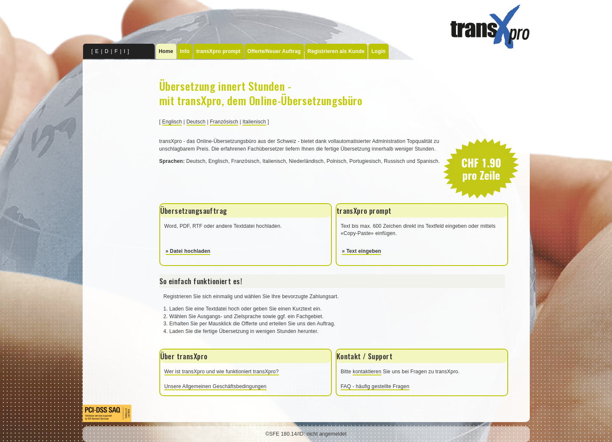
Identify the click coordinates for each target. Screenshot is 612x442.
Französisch (224, 122)
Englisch (172, 122)
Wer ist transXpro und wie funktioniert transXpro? (221, 372)
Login (378, 51)
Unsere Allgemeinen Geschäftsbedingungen (215, 386)
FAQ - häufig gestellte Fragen (375, 386)
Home (166, 51)
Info (185, 51)
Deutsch (196, 122)
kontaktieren (367, 372)
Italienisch (254, 122)
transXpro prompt (218, 51)
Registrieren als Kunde (336, 51)
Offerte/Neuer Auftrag (274, 51)
